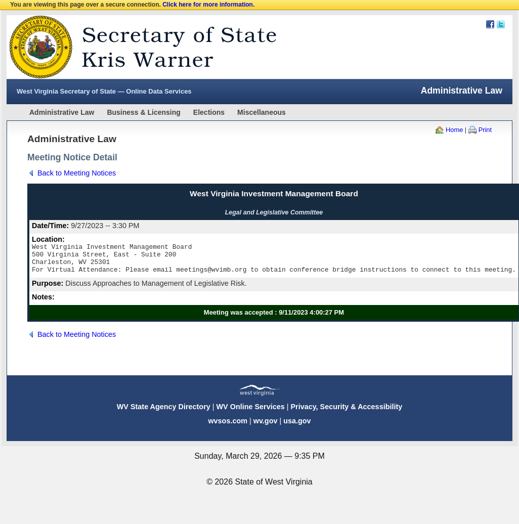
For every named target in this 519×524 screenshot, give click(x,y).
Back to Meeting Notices (76, 173)
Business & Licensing (143, 112)
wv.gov (265, 427)
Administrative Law (61, 112)
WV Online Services (251, 413)
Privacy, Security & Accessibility (346, 413)
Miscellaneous (261, 112)
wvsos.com (227, 427)
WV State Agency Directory (163, 413)
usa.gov (297, 427)
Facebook (490, 24)
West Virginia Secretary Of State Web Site (137, 47)
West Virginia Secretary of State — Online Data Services (104, 91)
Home (454, 130)
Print (485, 130)
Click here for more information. (208, 4)
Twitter (501, 24)
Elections (209, 112)
